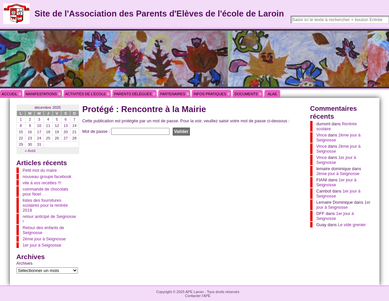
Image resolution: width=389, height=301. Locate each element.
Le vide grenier (352, 224)
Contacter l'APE (197, 296)
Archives (24, 263)
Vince (321, 135)
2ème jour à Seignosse (44, 238)
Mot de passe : (126, 131)
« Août (30, 151)
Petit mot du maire (40, 170)
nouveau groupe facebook (47, 176)
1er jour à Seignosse (42, 245)
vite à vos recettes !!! (42, 182)
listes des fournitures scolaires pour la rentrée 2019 (45, 205)
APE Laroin (194, 292)
